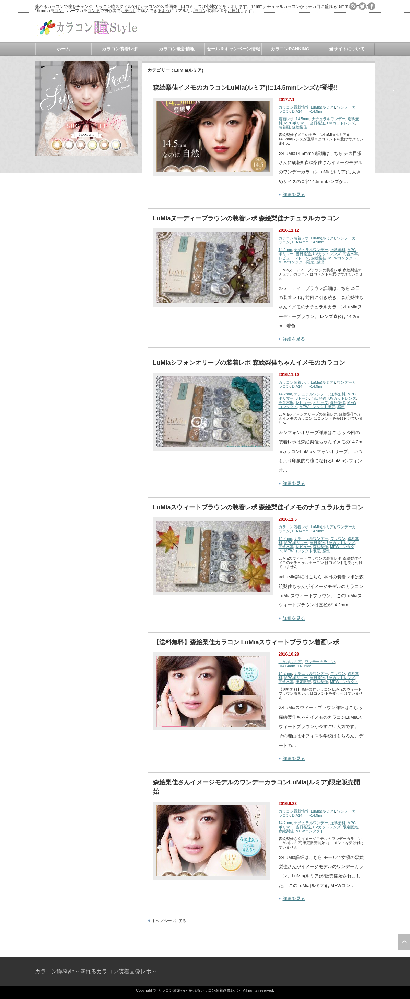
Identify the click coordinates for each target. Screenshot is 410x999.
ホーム (63, 49)
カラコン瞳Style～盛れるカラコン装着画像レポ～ (96, 971)
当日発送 (317, 123)
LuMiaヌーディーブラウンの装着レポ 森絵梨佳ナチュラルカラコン (246, 218)
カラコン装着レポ (120, 49)
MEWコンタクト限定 (296, 262)
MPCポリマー (296, 123)
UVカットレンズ (341, 123)
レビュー (286, 258)
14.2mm (285, 250)
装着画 (284, 127)
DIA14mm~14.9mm (308, 111)
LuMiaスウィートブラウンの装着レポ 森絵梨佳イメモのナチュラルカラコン (258, 507)
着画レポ (286, 119)
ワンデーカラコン (320, 662)
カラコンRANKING (290, 49)
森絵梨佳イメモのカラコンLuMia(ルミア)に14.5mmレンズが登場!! (245, 87)
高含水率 (350, 254)
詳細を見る (294, 194)
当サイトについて (347, 49)
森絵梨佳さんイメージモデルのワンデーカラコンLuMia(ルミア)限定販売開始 (256, 787)
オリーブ (320, 402)
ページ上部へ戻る (404, 942)
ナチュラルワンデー (328, 119)
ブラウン (337, 538)
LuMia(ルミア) (323, 107)
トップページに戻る (169, 921)
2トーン (302, 258)
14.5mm (302, 119)
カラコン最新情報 (177, 49)
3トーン (302, 398)
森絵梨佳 (299, 127)
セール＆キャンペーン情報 (233, 49)
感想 (320, 262)
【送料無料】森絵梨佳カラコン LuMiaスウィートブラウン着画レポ (246, 642)
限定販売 (303, 682)
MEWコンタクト (342, 258)
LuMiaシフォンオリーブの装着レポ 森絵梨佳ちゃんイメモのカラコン (249, 362)
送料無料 (337, 250)
